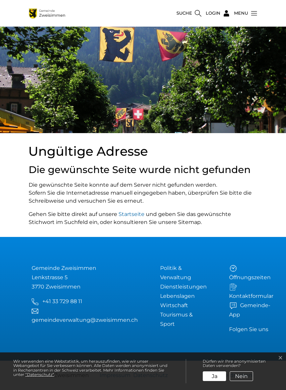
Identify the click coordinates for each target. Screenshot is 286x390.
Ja (214, 376)
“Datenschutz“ (39, 374)
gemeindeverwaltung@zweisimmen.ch (85, 320)
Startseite (131, 214)
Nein (241, 376)
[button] (244, 13)
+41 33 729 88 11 (62, 301)
